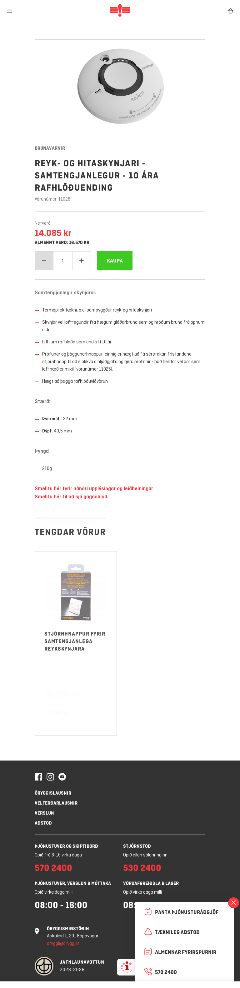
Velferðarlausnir (56, 803)
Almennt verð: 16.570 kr (62, 242)
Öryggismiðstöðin (68, 928)
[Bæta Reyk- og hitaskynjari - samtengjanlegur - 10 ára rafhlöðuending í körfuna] (114, 260)
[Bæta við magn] (81, 260)
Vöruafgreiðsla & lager (151, 883)
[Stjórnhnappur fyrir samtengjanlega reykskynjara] (76, 668)
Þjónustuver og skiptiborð (66, 846)
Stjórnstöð (137, 846)
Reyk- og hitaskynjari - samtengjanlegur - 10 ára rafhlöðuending (97, 175)
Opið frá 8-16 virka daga (58, 855)
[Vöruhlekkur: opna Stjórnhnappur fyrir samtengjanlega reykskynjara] (75, 617)
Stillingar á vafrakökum (39, 973)
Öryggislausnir (53, 793)
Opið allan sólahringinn (145, 855)
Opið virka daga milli (54, 892)
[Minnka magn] (44, 260)
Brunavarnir (50, 148)
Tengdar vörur (70, 547)
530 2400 (142, 867)
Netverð (43, 223)
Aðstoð (43, 823)
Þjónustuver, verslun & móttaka (73, 883)
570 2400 (53, 867)
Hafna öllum (95, 973)
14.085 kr (53, 232)
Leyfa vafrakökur (148, 973)
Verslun (44, 813)
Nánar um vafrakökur (153, 955)
